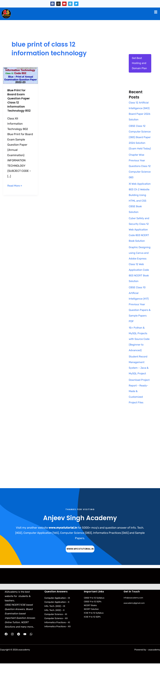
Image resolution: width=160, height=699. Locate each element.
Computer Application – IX (57, 633)
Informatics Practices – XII (57, 662)
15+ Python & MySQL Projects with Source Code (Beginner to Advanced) (139, 374)
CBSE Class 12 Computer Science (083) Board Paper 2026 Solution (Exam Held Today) (138, 150)
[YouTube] (24, 669)
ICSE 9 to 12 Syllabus (94, 648)
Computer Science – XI (55, 650)
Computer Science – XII (56, 654)
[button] (155, 12)
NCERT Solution (91, 645)
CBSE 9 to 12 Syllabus (94, 633)
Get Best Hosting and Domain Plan (140, 64)
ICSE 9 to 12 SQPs (92, 652)
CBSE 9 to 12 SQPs (92, 637)
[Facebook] (6, 669)
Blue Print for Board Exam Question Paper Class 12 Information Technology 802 (20, 100)
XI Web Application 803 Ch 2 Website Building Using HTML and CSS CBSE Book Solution (139, 219)
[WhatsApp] (31, 669)
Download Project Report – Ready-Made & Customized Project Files (139, 426)
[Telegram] (18, 669)
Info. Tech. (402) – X (54, 645)
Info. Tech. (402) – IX (54, 641)
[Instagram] (12, 669)
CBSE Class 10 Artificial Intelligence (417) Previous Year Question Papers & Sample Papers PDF (140, 339)
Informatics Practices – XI (57, 658)
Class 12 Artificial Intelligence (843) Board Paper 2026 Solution (139, 115)
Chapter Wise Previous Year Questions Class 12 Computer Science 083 (139, 184)
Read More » (15, 185)
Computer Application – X (56, 637)
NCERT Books (90, 641)
